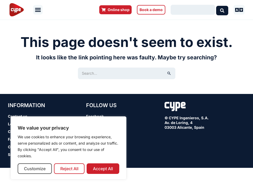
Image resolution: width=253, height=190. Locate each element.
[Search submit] (222, 10)
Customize (35, 168)
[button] (38, 10)
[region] (68, 147)
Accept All (103, 168)
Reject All (69, 168)
